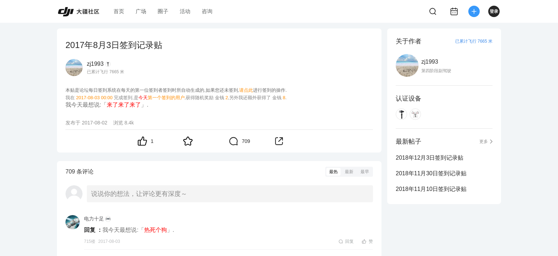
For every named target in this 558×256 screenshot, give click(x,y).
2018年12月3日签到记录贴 (429, 158)
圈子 (163, 11)
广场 (141, 11)
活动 (185, 11)
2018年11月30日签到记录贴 (431, 173)
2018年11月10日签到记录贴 (431, 189)
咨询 (207, 11)
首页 (119, 11)
